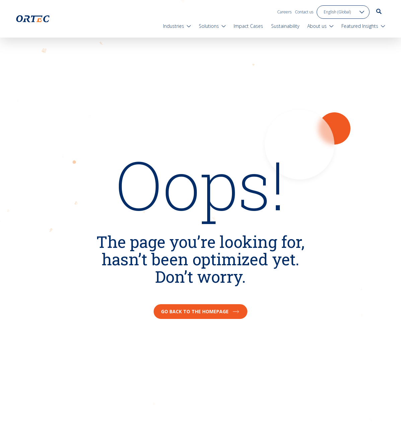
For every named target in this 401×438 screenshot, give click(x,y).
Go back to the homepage (200, 311)
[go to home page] (33, 18)
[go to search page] (379, 11)
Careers (284, 12)
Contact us (304, 12)
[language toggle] (343, 12)
